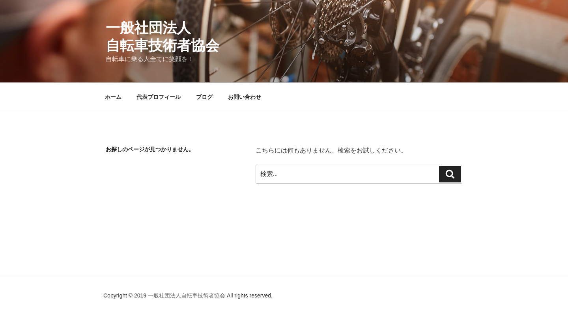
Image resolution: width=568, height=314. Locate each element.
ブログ (204, 97)
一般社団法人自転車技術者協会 (187, 295)
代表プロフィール (158, 97)
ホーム (113, 97)
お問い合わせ (244, 97)
